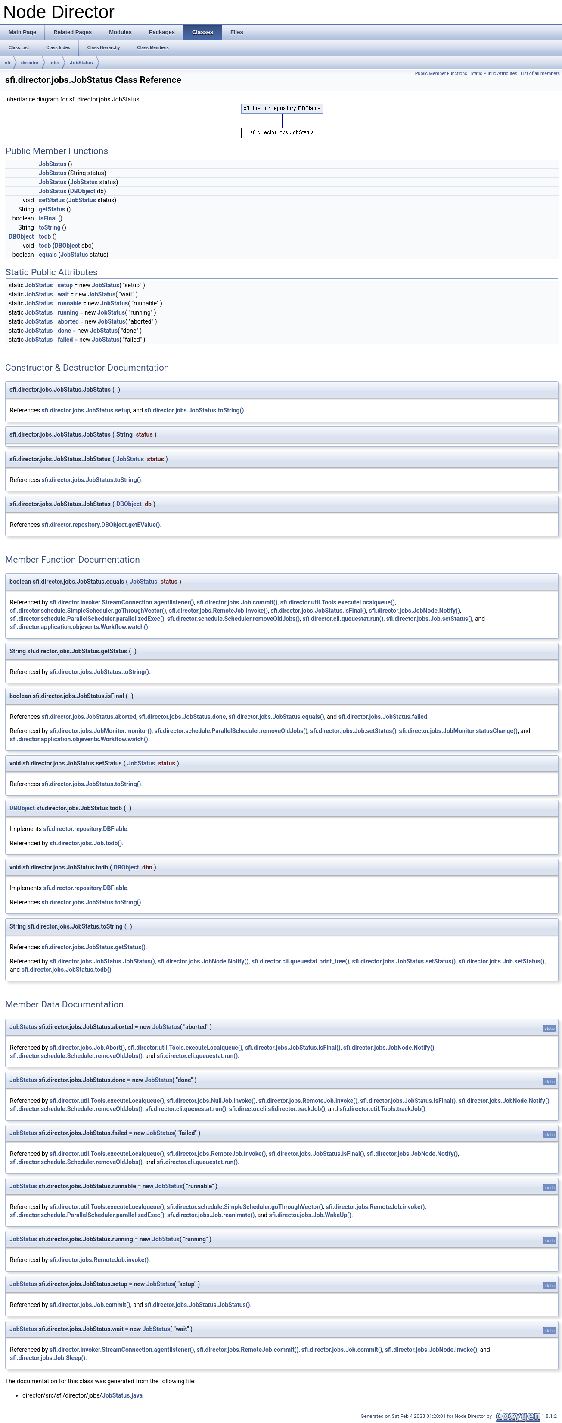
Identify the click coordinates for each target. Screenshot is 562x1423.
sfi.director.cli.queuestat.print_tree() (301, 961)
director (30, 62)
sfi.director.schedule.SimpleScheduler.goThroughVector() (88, 610)
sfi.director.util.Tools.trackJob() (382, 1108)
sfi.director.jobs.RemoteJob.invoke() (218, 610)
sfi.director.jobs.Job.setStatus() (429, 618)
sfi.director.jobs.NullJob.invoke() (211, 1100)
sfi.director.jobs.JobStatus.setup (85, 410)
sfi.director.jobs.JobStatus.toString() (194, 410)
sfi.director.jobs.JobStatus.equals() (276, 716)
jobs (54, 62)
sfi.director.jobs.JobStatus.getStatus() (93, 947)
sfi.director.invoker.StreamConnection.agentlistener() (122, 602)
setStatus (52, 200)
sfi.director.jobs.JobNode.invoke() (431, 1349)
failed (65, 339)
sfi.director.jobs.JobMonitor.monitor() (101, 730)
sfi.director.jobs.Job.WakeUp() (310, 1215)
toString (50, 227)
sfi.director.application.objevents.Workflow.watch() (79, 626)
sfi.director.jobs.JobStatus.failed (382, 716)
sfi (7, 62)
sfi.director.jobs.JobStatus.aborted (88, 716)
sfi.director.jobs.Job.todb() (86, 843)
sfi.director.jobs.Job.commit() (237, 602)
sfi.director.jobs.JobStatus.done (182, 716)
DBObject (83, 191)
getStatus (52, 209)
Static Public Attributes (494, 73)
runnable (69, 303)
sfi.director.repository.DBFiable (85, 828)
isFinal (47, 218)
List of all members (540, 73)
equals (48, 254)
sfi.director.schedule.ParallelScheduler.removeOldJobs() (231, 730)
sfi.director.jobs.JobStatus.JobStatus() (102, 961)
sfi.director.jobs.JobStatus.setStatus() (404, 961)
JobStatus (81, 62)
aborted (68, 321)
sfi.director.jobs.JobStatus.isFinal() (318, 610)
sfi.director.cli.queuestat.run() (342, 618)
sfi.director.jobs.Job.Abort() (87, 1047)
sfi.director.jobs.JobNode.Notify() (414, 610)
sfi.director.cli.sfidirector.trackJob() (277, 1108)
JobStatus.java (122, 1395)
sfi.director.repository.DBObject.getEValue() (100, 524)
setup (65, 285)
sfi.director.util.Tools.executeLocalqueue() (337, 602)
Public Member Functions (441, 73)
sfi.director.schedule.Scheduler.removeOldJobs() (233, 618)
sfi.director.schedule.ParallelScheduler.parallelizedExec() (87, 618)
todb (45, 236)
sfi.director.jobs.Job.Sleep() (47, 1357)
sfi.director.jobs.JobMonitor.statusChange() (458, 730)
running (68, 312)
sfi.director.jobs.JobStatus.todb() (67, 969)
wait (63, 294)
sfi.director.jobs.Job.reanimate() (211, 1215)
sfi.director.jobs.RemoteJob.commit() (248, 1349)
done (64, 330)
